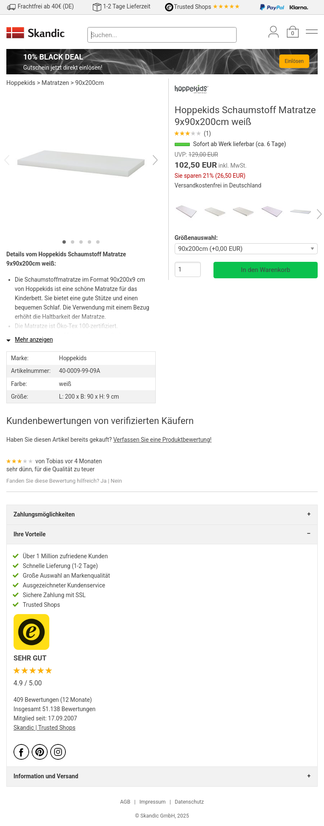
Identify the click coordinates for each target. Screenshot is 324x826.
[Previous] (14, 161)
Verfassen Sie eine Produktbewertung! (162, 439)
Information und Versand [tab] (46, 776)
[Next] (148, 161)
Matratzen (55, 83)
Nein (116, 481)
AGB (125, 802)
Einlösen (294, 61)
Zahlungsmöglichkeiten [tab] (44, 514)
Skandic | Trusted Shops (45, 727)
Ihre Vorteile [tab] (30, 534)
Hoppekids (20, 83)
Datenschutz (189, 802)
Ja (103, 481)
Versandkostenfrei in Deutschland (218, 185)
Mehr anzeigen (34, 339)
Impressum (152, 802)
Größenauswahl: (196, 237)
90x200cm (89, 83)
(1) (193, 133)
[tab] (64, 242)
